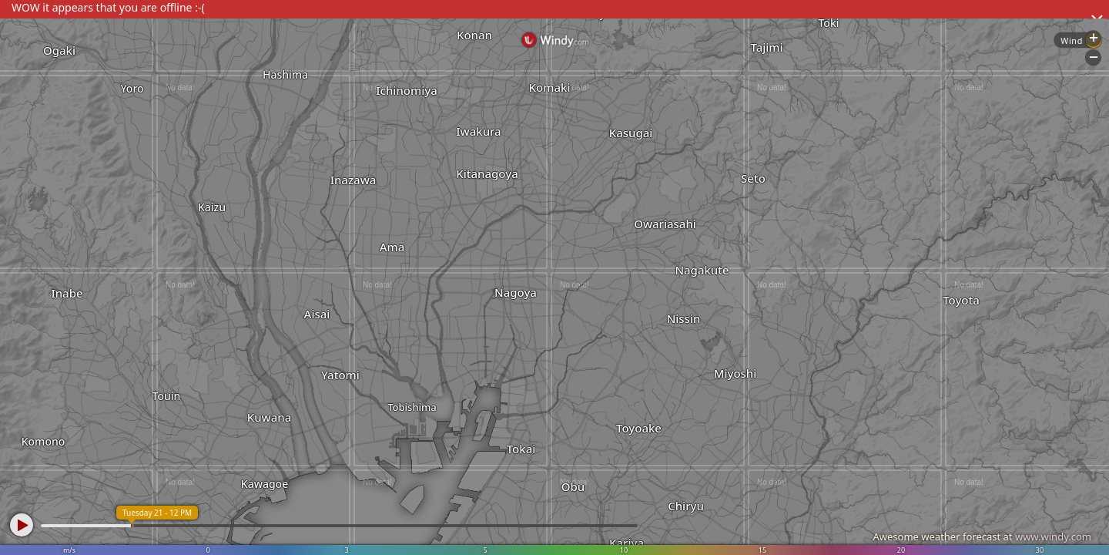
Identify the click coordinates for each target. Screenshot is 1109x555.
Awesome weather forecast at (982, 536)
